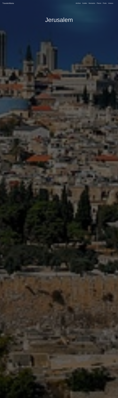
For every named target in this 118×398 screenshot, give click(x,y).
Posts (105, 3)
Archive (78, 3)
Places (99, 3)
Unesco (110, 3)
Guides (84, 3)
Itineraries (92, 3)
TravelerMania (8, 3)
